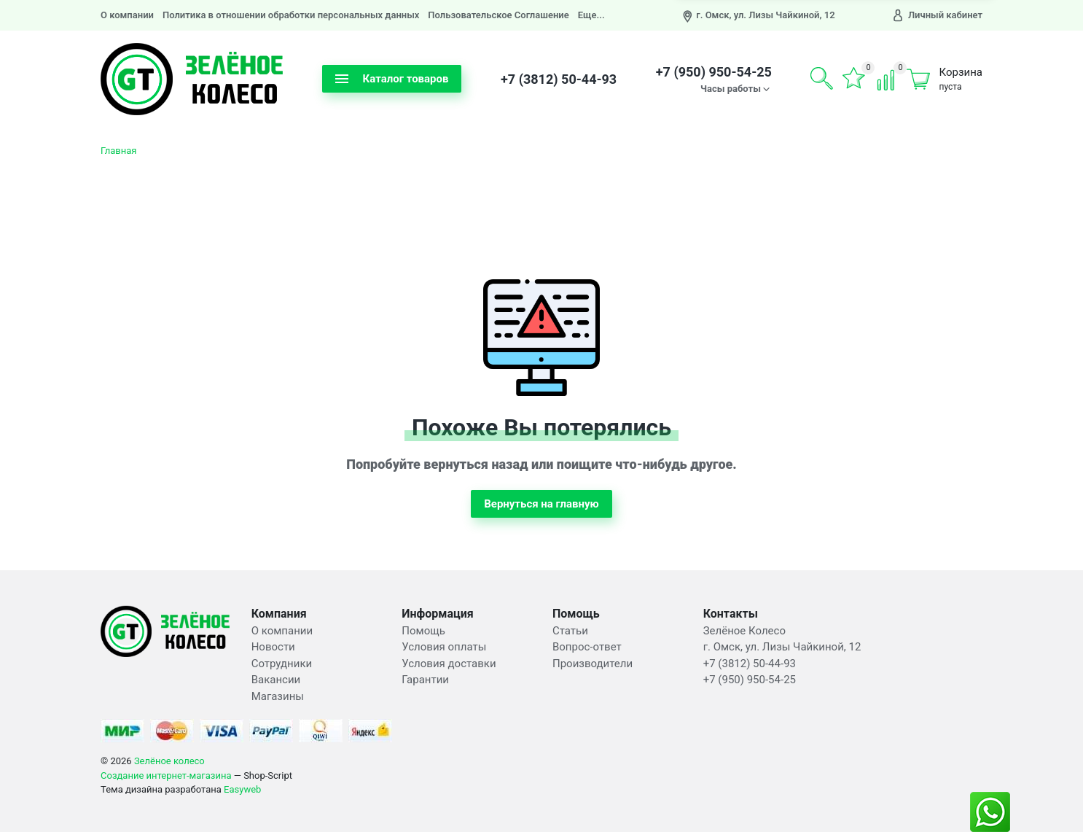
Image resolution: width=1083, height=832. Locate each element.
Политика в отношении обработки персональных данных (291, 14)
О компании (127, 14)
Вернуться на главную (541, 503)
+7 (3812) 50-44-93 (559, 79)
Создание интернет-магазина (166, 775)
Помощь (423, 630)
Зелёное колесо (169, 760)
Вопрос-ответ (587, 646)
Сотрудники (282, 663)
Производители (592, 663)
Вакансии (276, 679)
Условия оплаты (444, 646)
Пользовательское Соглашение (498, 14)
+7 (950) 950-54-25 (714, 71)
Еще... (591, 14)
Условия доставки (449, 663)
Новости (273, 646)
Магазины (277, 696)
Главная (118, 150)
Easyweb (242, 789)
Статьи (570, 630)
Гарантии (425, 679)
